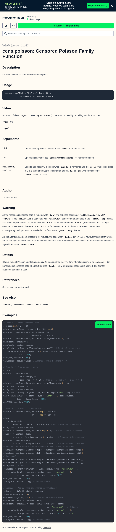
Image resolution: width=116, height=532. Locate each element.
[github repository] (13, 25)
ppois (93, 167)
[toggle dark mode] (5, 25)
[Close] (112, 6)
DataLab (47, 527)
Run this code (104, 324)
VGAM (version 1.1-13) (15, 45)
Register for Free (98, 5)
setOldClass (25, 219)
